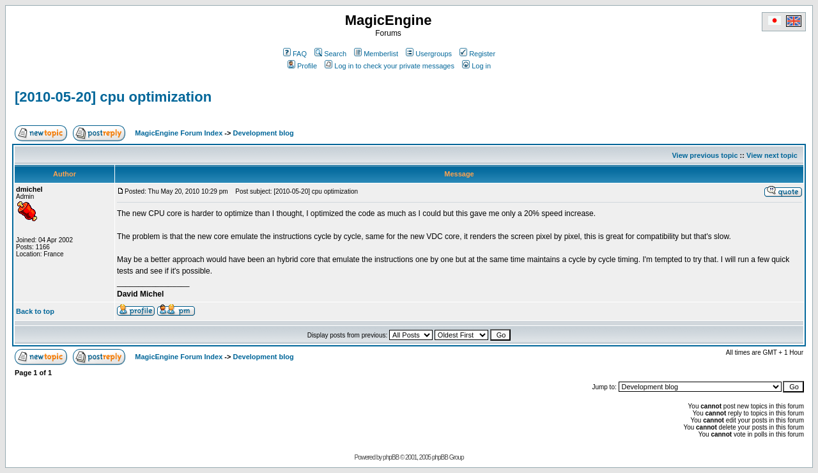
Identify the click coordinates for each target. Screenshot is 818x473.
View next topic (772, 155)
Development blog (263, 133)
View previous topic (704, 155)
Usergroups (429, 54)
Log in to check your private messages (389, 66)
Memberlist (376, 54)
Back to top (35, 311)
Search (330, 54)
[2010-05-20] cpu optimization (113, 97)
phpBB (391, 457)
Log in (476, 66)
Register (477, 54)
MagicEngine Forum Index (178, 133)
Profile (302, 66)
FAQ (295, 54)
